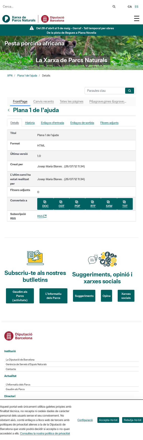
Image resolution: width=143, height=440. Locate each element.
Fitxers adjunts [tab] (109, 123)
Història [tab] (30, 123)
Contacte (11, 369)
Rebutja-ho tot (132, 420)
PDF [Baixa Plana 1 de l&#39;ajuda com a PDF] (77, 204)
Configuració (85, 420)
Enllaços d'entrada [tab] (52, 123)
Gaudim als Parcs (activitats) (20, 296)
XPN (9, 75)
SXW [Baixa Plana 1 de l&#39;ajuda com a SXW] (109, 204)
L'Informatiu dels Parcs (53, 296)
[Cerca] (104, 90)
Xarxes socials (126, 296)
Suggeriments (84, 296)
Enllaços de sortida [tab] (82, 123)
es (136, 6)
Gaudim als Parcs (15, 389)
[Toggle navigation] (137, 18)
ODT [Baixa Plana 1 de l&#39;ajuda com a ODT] (61, 204)
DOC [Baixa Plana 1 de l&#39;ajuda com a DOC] (45, 204)
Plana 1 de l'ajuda (27, 75)
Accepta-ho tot (108, 420)
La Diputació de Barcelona (20, 359)
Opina (107, 296)
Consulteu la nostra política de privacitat (45, 433)
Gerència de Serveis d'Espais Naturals (26, 364)
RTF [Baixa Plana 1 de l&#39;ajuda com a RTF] (93, 204)
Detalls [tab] (14, 123)
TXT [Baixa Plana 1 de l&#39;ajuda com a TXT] (125, 204)
